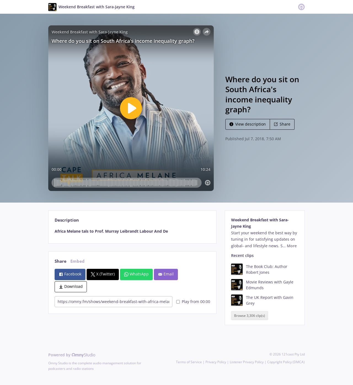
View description (247, 124)
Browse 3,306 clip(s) (249, 315)
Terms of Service (189, 362)
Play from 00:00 (193, 301)
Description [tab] (67, 220)
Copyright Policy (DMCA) (286, 362)
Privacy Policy (215, 362)
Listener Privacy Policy (247, 362)
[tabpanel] (132, 231)
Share (282, 124)
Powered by (71, 354)
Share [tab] (60, 261)
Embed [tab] (77, 261)
